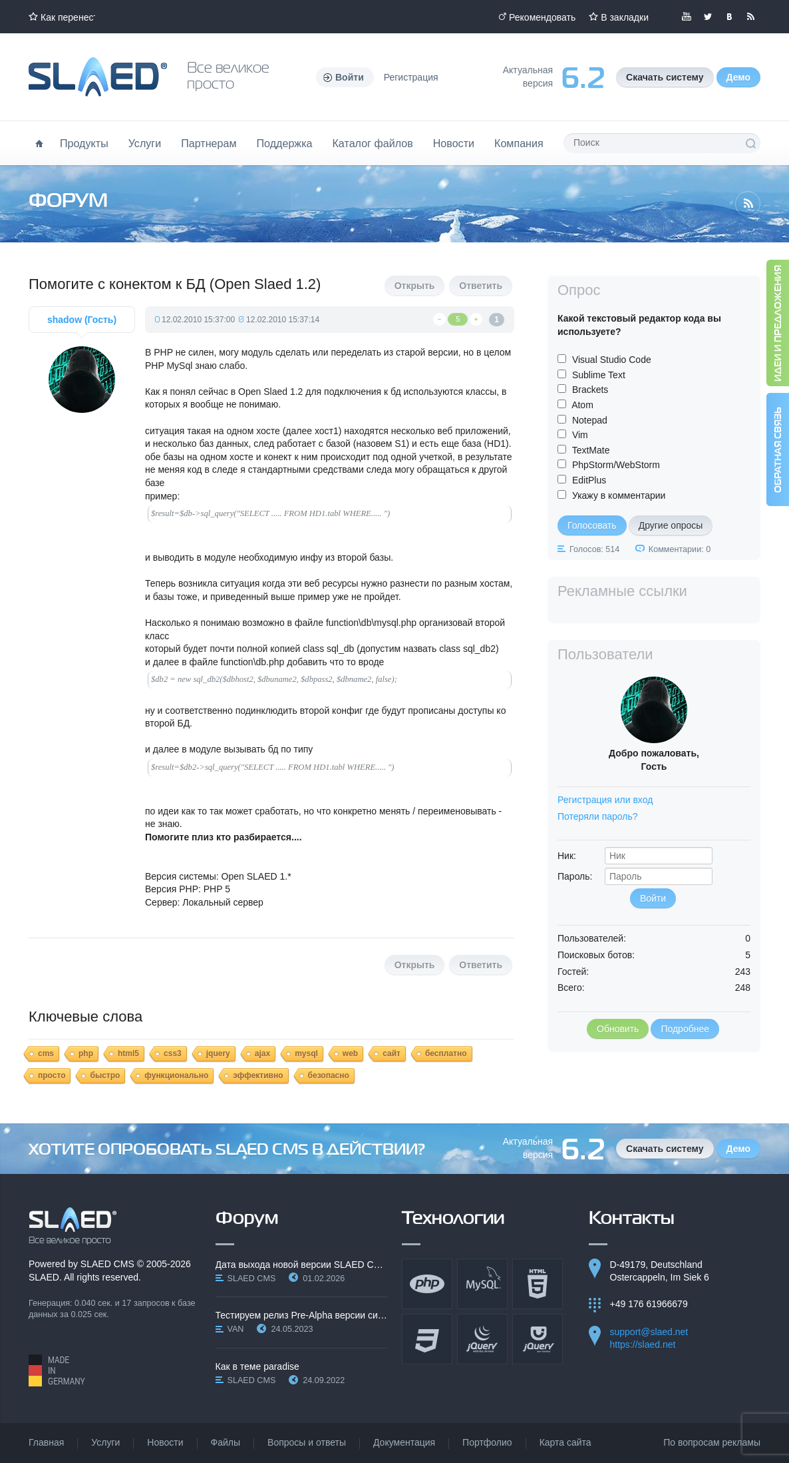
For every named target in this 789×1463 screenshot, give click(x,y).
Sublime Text (598, 375)
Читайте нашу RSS (750, 17)
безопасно (328, 1075)
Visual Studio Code (611, 359)
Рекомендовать (542, 17)
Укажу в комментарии (619, 495)
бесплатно (446, 1053)
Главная (46, 1442)
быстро (105, 1075)
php (86, 1053)
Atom (582, 405)
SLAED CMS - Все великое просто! (73, 1226)
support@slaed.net (649, 1331)
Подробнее (685, 1029)
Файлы (225, 1442)
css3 (173, 1053)
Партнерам (208, 143)
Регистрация (411, 77)
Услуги (145, 143)
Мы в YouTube (687, 17)
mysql (306, 1053)
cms (46, 1053)
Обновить (618, 1029)
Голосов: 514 (594, 549)
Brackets (590, 389)
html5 (128, 1053)
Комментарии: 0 (679, 549)
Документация (404, 1442)
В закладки (625, 17)
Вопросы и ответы (306, 1442)
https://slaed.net (643, 1344)
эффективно (258, 1075)
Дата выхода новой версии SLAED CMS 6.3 (302, 1264)
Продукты (84, 143)
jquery (218, 1053)
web (350, 1053)
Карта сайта (565, 1442)
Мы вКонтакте (729, 17)
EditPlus (589, 480)
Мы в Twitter (708, 17)
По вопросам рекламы (711, 1442)
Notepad (589, 420)
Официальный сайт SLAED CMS (98, 77)
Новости (453, 143)
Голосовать (592, 525)
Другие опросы (671, 525)
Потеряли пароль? (597, 816)
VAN (236, 1329)
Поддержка (285, 143)
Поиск (750, 143)
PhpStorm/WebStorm (616, 464)
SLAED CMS (107, 1264)
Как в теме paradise (257, 1366)
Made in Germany (57, 1370)
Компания (519, 143)
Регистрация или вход (605, 799)
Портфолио (487, 1442)
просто (51, 1075)
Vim (580, 435)
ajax (262, 1053)
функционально (176, 1075)
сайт (391, 1053)
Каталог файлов (372, 143)
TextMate (591, 450)
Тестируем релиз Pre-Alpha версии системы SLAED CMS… (302, 1315)
